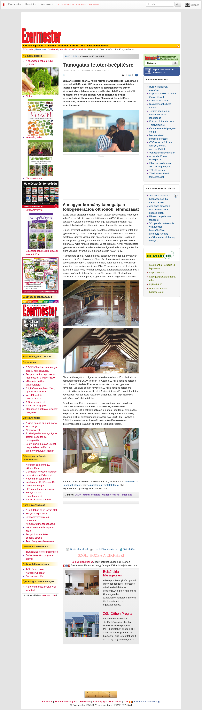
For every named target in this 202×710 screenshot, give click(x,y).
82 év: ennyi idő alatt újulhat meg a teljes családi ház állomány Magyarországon (41, 447)
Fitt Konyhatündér (124, 49)
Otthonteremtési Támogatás (117, 495)
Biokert (29, 96)
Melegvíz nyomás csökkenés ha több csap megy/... (162, 237)
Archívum (50, 45)
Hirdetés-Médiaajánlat (66, 701)
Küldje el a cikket (77, 549)
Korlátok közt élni (158, 100)
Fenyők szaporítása (36, 513)
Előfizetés (28, 49)
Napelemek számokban (38, 478)
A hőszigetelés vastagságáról (41, 433)
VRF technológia (35, 485)
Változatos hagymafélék (162, 152)
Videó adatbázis (77, 49)
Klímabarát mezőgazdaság (40, 523)
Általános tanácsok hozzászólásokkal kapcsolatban (159, 199)
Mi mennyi (31, 426)
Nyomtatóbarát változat (104, 549)
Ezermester (14, 4)
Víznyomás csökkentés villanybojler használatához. (161, 227)
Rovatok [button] (30, 4)
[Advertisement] (101, 20)
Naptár (63, 49)
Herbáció (93, 49)
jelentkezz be (49, 595)
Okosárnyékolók (34, 576)
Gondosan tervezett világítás (41, 471)
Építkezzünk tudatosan (161, 121)
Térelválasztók (157, 124)
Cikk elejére (127, 549)
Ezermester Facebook (147, 701)
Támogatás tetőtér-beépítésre (42, 551)
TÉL (75, 56)
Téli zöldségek (157, 170)
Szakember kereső (97, 45)
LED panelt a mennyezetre (40, 489)
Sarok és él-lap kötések (38, 499)
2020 (67, 56)
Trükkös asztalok (35, 569)
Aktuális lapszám (33, 45)
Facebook (40, 49)
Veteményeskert (34, 137)
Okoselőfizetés (34, 178)
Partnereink (115, 701)
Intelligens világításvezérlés (40, 482)
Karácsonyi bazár (35, 572)
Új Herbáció (155, 284)
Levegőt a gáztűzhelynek (39, 475)
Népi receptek (156, 272)
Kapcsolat (47, 701)
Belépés (194, 5)
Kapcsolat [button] (47, 4)
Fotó (82, 45)
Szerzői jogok (100, 701)
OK (177, 4)
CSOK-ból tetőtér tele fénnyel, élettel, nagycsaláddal (160, 146)
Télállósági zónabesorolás (40, 541)
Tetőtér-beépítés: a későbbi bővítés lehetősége (159, 114)
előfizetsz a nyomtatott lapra (103, 485)
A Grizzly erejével (35, 402)
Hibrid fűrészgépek (36, 405)
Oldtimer (63, 45)
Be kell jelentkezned (82, 561)
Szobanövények (34, 209)
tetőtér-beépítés (91, 495)
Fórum (74, 45)
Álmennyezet (33, 430)
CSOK (78, 495)
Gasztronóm (106, 49)
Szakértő (53, 49)
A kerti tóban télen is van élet (41, 510)
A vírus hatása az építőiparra (41, 423)
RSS (127, 701)
